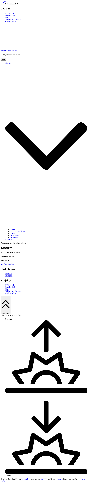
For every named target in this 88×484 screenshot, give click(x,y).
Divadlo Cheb (10, 15)
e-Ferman (59, 479)
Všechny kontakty (7, 264)
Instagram (8, 276)
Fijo (6, 17)
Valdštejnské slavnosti (13, 19)
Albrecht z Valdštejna (17, 231)
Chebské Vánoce (11, 21)
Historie (13, 229)
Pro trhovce (14, 237)
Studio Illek (25, 479)
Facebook (8, 274)
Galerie (12, 233)
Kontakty (8, 239)
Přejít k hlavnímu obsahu (10, 2)
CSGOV (43, 479)
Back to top (6, 305)
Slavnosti (8, 63)
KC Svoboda (9, 13)
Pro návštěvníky (15, 235)
